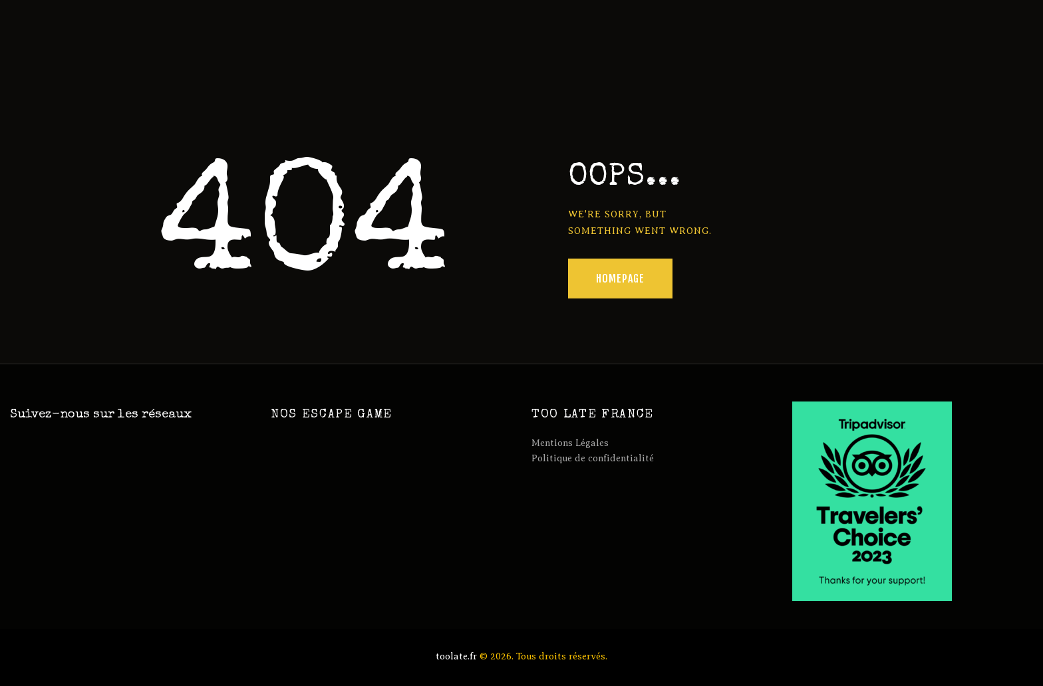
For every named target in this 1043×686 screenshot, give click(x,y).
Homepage (620, 278)
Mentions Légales (570, 443)
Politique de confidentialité (592, 458)
